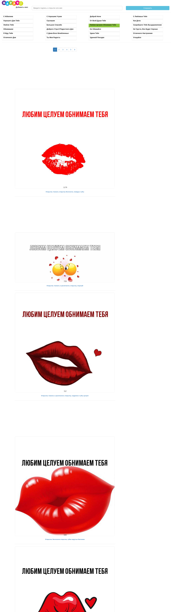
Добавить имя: (22, 7)
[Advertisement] (65, 71)
